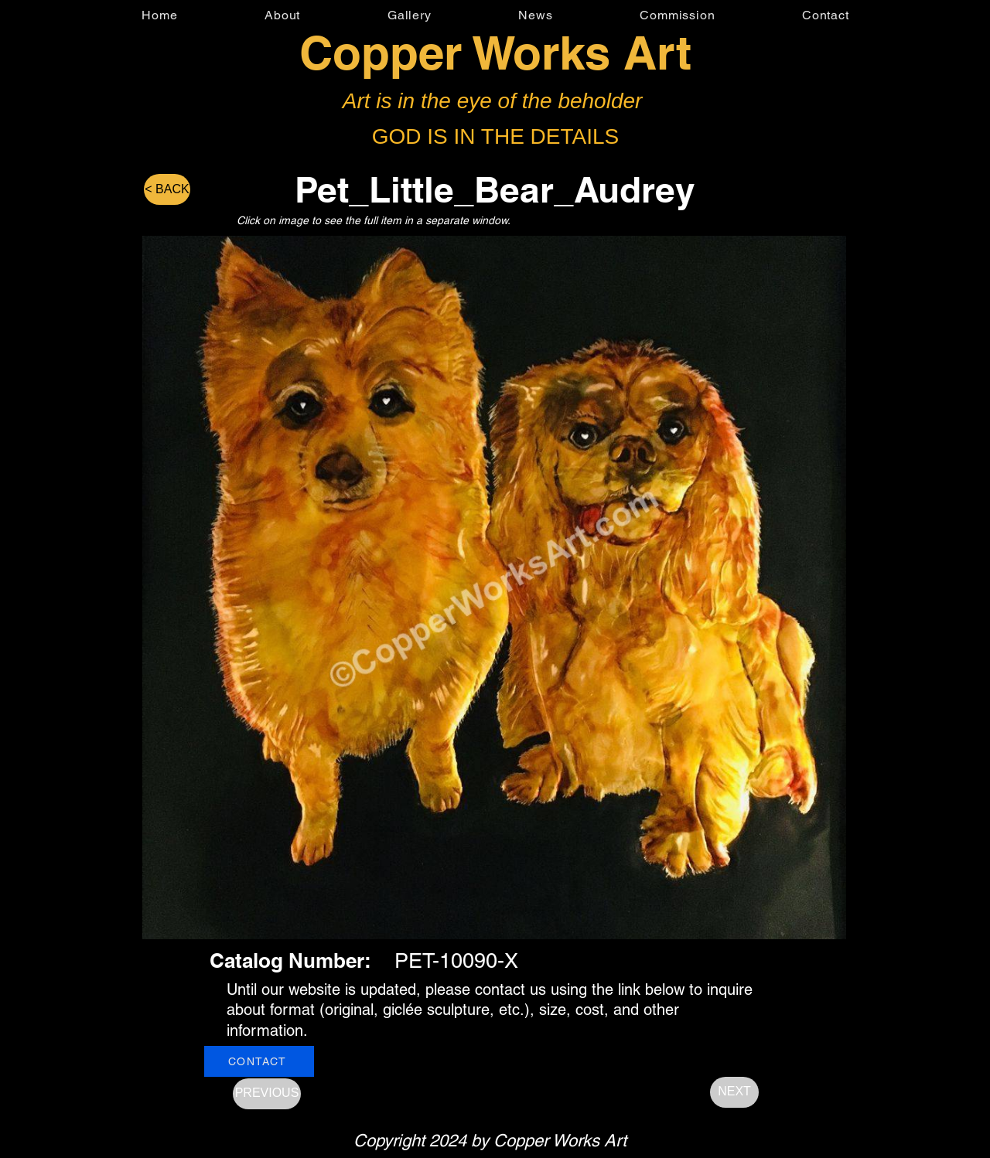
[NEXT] (734, 1092)
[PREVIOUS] (267, 1093)
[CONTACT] (259, 1061)
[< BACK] (167, 189)
